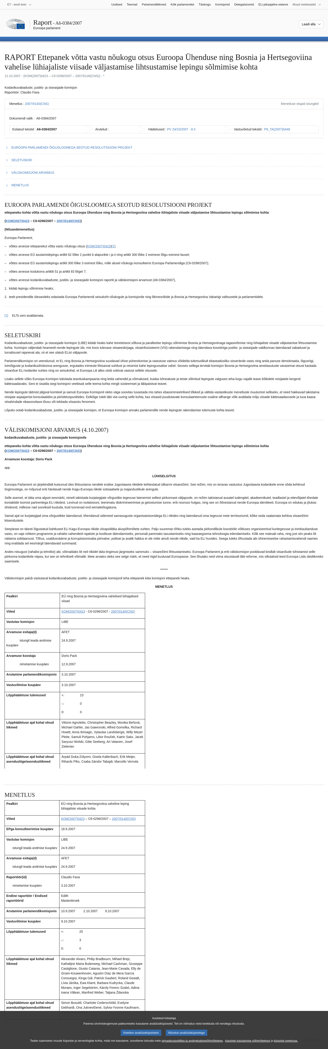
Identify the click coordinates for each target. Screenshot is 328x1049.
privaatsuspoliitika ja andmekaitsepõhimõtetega (192, 1045)
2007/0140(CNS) (37, 104)
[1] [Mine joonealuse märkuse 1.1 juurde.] (113, 246)
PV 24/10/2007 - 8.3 (181, 129)
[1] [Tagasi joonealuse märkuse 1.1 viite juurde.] (6, 315)
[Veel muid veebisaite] (306, 4)
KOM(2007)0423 (17, 221)
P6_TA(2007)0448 (277, 129)
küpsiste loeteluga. (286, 1045)
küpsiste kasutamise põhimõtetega (247, 1045)
